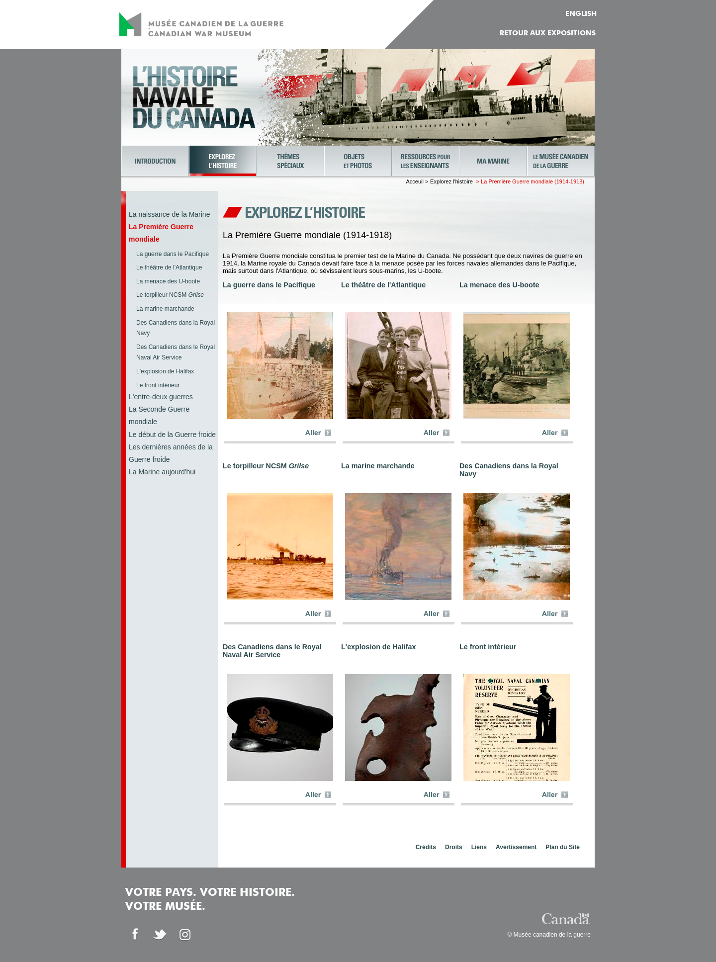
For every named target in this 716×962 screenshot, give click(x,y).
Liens (479, 847)
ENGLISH (581, 13)
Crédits (426, 847)
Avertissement (516, 847)
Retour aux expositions (548, 33)
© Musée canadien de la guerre (549, 934)
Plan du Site (562, 847)
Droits (453, 847)
